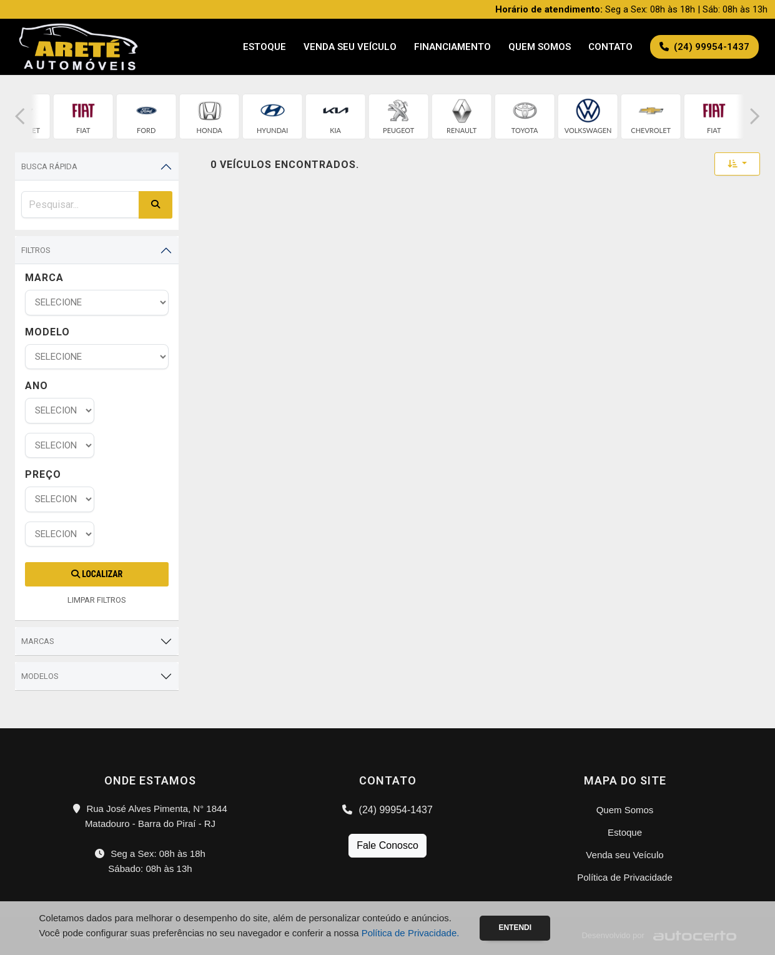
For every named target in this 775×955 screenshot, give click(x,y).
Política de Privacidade (625, 877)
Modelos (40, 676)
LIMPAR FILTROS (96, 600)
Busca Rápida (49, 166)
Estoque (264, 46)
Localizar (96, 574)
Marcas (37, 641)
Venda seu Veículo (350, 46)
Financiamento (452, 46)
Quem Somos (539, 46)
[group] (83, 116)
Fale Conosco (387, 845)
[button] (20, 116)
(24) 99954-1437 (387, 809)
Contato (610, 46)
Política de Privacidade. (411, 933)
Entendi (514, 927)
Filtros (36, 250)
